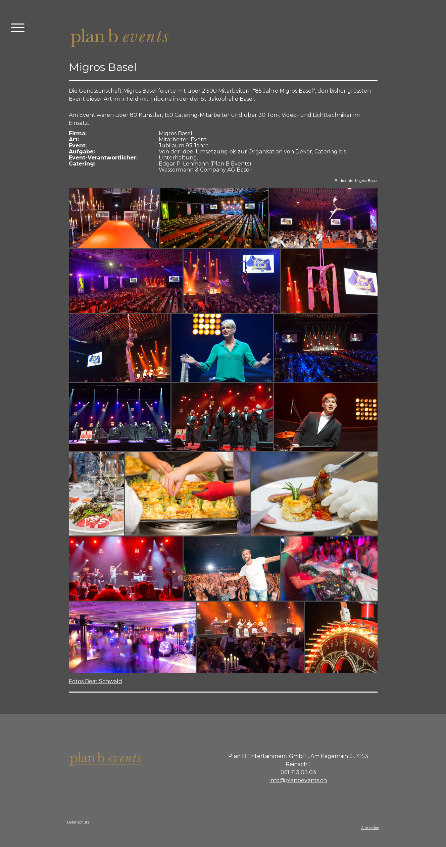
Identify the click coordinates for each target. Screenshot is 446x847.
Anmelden (370, 828)
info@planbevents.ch (298, 780)
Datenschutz (78, 822)
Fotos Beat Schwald (95, 681)
